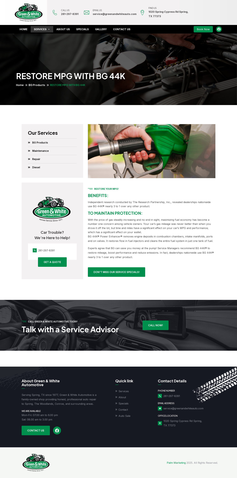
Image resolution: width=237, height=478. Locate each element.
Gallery (101, 29)
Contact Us (121, 29)
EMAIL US (97, 10)
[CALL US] (55, 13)
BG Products (37, 85)
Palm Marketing (176, 462)
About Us (63, 29)
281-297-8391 (70, 14)
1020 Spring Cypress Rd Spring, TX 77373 (182, 423)
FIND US (153, 8)
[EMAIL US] (87, 13)
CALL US (65, 10)
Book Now (203, 29)
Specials (82, 29)
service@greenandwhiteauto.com (115, 14)
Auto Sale (124, 416)
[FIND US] (142, 13)
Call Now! (155, 325)
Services (42, 29)
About (122, 397)
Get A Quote (52, 262)
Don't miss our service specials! (116, 272)
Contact (123, 409)
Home (23, 29)
